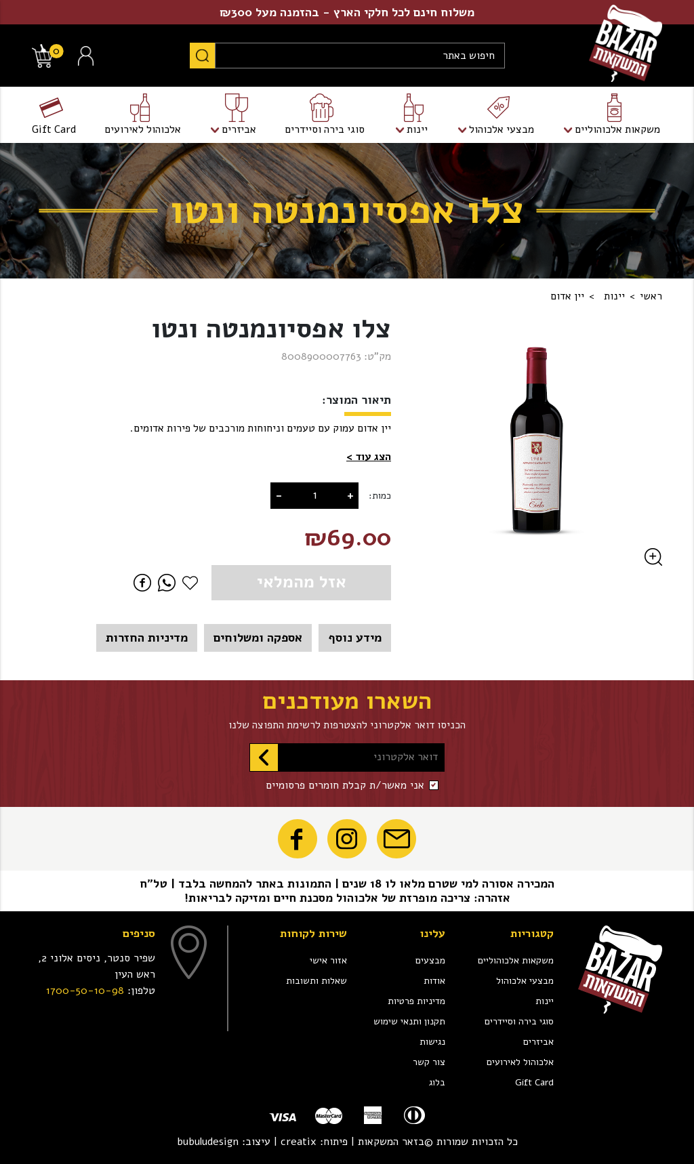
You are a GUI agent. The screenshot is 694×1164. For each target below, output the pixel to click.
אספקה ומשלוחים (257, 637)
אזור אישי (328, 960)
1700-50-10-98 (85, 990)
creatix (299, 1141)
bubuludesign (208, 1141)
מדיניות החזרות (147, 637)
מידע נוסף (355, 637)
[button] (368, 457)
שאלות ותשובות (316, 980)
